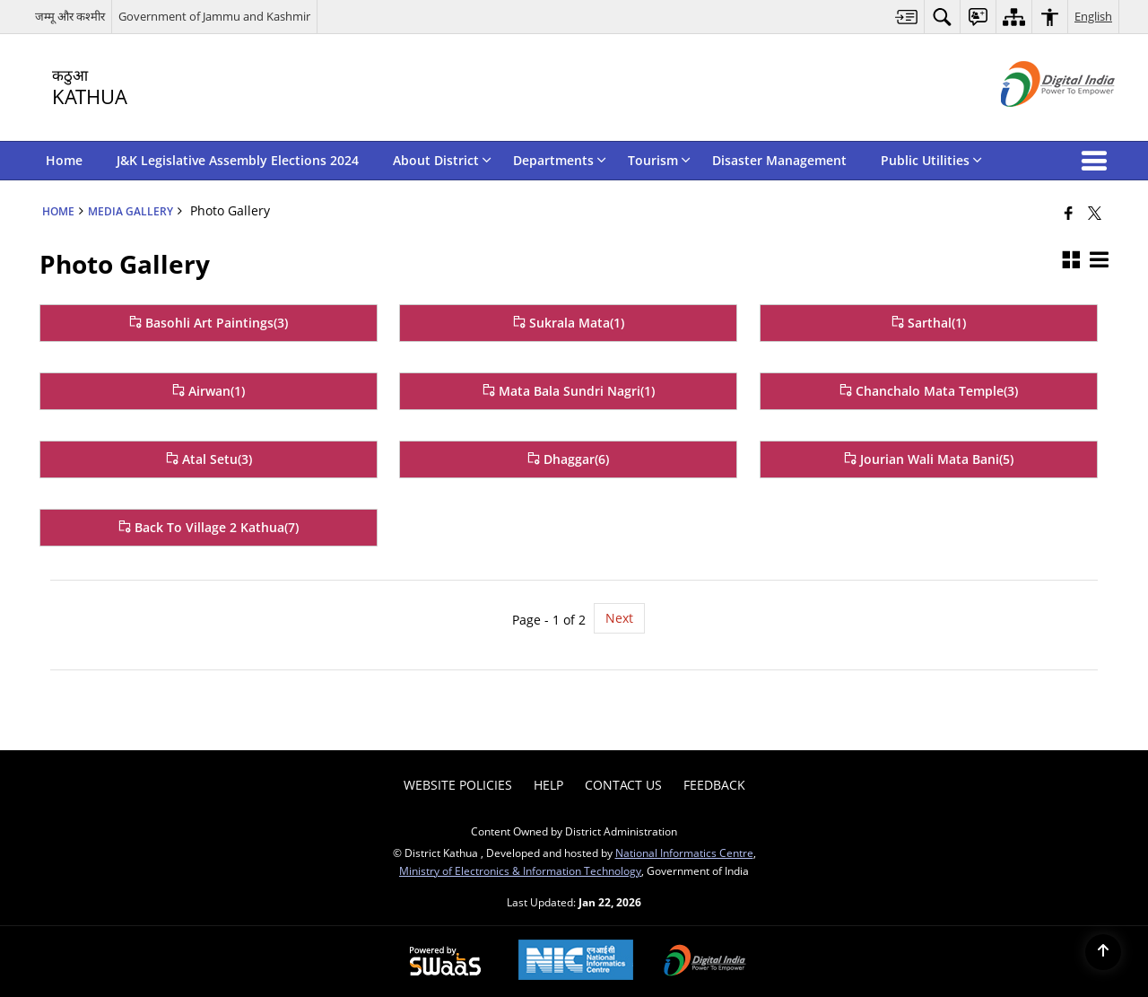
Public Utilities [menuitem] (931, 160)
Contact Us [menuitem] (623, 784)
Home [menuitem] (64, 160)
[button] (1097, 160)
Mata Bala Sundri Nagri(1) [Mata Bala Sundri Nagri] (569, 390)
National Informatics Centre (684, 852)
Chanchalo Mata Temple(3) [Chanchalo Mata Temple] (928, 390)
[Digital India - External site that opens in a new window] (1035, 121)
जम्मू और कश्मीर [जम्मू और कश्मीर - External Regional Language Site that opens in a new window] (70, 16)
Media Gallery (130, 211)
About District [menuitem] (442, 160)
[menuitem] (907, 16)
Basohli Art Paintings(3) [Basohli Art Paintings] (208, 322)
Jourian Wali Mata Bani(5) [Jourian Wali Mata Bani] (928, 459)
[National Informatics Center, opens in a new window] (576, 961)
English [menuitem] (1093, 16)
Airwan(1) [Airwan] (208, 390)
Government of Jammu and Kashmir (214, 16)
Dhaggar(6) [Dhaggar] (568, 459)
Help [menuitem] (548, 784)
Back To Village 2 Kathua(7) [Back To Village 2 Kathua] (208, 527)
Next (619, 617)
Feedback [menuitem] (714, 784)
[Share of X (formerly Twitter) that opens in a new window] (1094, 213)
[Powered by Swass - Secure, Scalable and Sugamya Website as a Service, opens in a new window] (445, 962)
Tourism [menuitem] (659, 160)
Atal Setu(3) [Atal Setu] (209, 459)
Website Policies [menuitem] (458, 784)
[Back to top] (1103, 952)
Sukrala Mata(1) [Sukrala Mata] (568, 322)
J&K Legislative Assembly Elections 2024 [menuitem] (238, 160)
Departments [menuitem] (559, 160)
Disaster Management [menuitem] (779, 160)
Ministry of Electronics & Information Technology (520, 870)
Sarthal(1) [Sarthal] (928, 322)
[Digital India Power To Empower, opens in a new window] (705, 962)
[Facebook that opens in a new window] (1068, 213)
